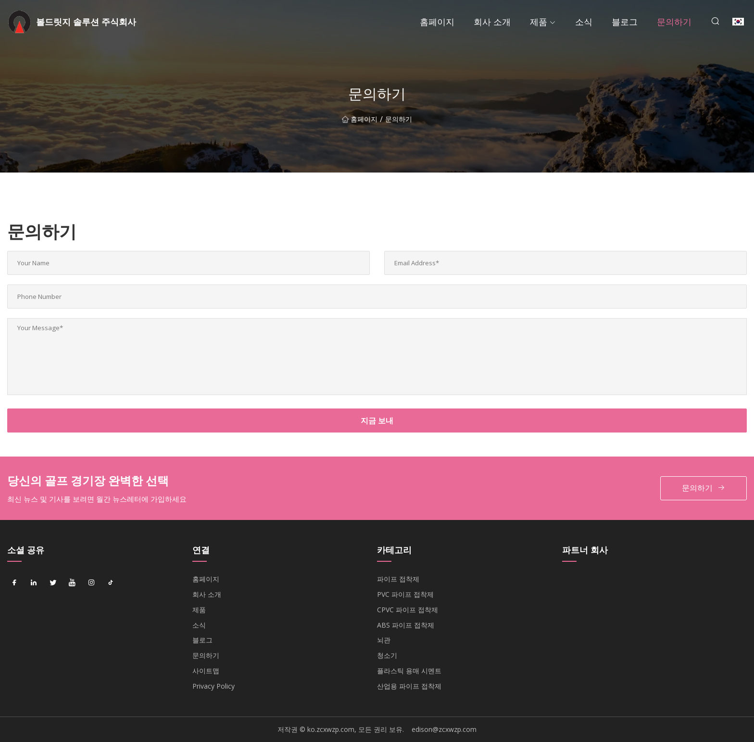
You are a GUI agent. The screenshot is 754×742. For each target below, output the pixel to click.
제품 (538, 21)
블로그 (625, 21)
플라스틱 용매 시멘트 (409, 670)
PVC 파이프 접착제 (405, 594)
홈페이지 (437, 21)
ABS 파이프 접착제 (405, 625)
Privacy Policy (213, 686)
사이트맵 (205, 670)
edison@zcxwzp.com (444, 729)
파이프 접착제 (398, 578)
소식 (583, 21)
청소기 (387, 655)
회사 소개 (492, 21)
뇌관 (383, 639)
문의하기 (674, 21)
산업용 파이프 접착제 (409, 686)
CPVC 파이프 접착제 (407, 609)
